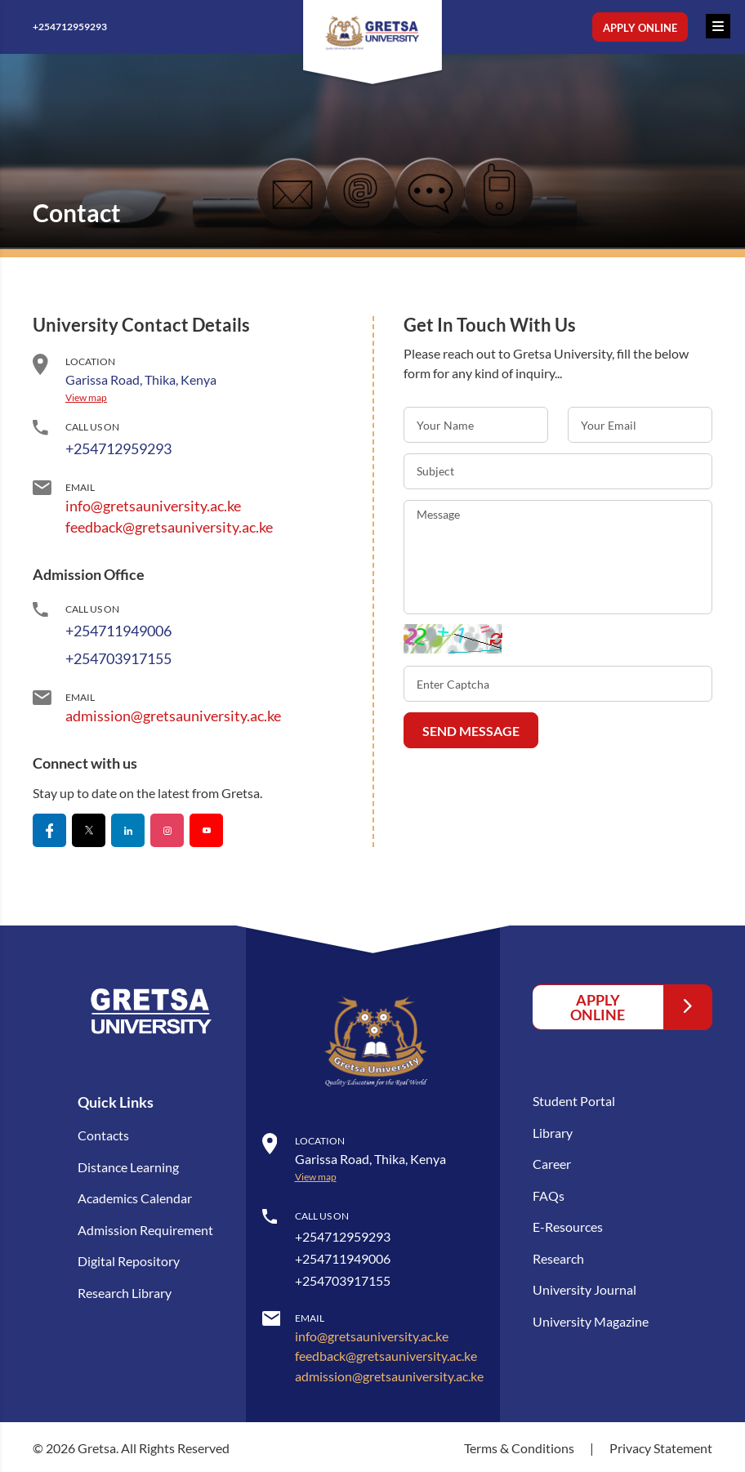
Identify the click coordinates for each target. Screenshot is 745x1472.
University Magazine (591, 1318)
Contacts (103, 1135)
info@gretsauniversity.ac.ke (153, 506)
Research (558, 1256)
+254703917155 (118, 658)
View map (86, 397)
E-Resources (568, 1225)
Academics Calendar (135, 1197)
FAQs (548, 1194)
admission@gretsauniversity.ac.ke (173, 716)
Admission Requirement (145, 1228)
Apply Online (640, 27)
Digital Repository (129, 1259)
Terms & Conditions (520, 1445)
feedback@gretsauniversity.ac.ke (169, 527)
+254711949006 (118, 631)
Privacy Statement (660, 1445)
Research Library (125, 1290)
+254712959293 (80, 26)
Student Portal (574, 1100)
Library (553, 1132)
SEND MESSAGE (471, 730)
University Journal (584, 1287)
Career (552, 1163)
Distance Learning (128, 1166)
